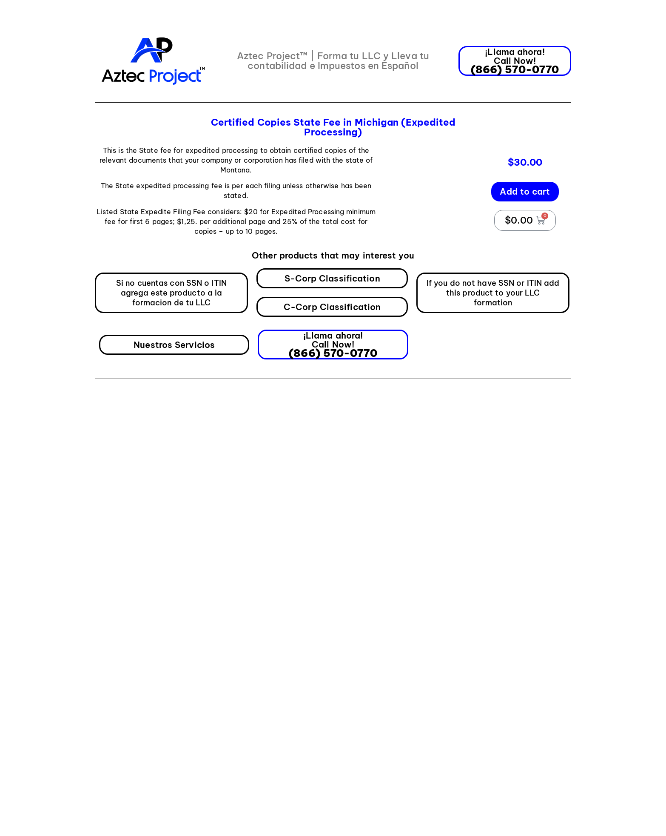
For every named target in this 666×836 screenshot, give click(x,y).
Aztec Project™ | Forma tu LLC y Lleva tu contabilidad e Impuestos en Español (333, 61)
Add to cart (525, 191)
